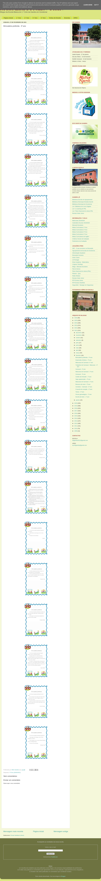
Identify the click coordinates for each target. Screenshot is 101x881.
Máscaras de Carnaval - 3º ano (84, 371)
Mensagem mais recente (13, 831)
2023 (76, 325)
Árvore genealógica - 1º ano (84, 394)
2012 (76, 423)
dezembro (79, 332)
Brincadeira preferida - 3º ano (84, 357)
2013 (76, 421)
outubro (78, 337)
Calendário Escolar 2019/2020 (81, 223)
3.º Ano (35, 18)
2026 (76, 318)
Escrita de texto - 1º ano (82, 397)
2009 (76, 431)
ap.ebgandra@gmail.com (79, 445)
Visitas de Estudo (55, 18)
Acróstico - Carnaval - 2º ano (84, 387)
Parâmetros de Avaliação (79, 241)
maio (77, 348)
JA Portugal (75, 260)
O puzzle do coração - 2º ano (84, 389)
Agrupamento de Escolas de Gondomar (83, 250)
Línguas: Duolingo (77, 264)
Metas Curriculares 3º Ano (79, 232)
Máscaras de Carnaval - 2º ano (84, 381)
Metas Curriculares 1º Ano (79, 227)
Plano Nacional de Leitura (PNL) (81, 271)
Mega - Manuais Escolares (80, 266)
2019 (76, 405)
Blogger (63, 876)
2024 (76, 323)
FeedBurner (54, 857)
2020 (76, 403)
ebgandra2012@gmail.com (80, 440)
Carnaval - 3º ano (81, 374)
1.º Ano (18, 18)
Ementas (67, 18)
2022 (76, 328)
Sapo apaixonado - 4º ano (83, 379)
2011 (76, 426)
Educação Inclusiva (77, 255)
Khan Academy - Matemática (80, 262)
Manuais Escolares (77, 225)
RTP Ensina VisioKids (78, 282)
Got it (96, 5)
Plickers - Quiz (76, 273)
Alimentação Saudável (78, 253)
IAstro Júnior (76, 257)
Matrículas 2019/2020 (78, 220)
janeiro (78, 400)
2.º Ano (26, 18)
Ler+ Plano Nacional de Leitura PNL (82, 211)
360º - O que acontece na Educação (82, 248)
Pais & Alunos (76, 269)
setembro (79, 340)
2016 (76, 413)
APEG (75, 18)
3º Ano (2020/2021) (15, 772)
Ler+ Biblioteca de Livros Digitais (81, 206)
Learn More (87, 5)
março (78, 352)
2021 (76, 330)
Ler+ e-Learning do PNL (79, 208)
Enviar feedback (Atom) (17, 835)
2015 (76, 416)
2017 (76, 410)
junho (77, 345)
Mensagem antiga (61, 831)
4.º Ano (43, 18)
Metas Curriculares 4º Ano (79, 234)
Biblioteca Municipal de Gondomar (82, 204)
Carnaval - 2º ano (81, 369)
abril (77, 350)
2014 (76, 418)
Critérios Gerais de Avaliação (80, 239)
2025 (76, 320)
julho (77, 342)
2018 (76, 408)
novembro (79, 335)
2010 (76, 428)
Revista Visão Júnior (78, 213)
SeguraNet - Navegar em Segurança (82, 285)
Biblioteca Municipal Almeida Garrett (82, 202)
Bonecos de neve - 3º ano (83, 384)
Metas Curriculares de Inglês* (80, 236)
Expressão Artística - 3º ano (83, 360)
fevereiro (78, 355)
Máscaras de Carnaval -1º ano (84, 362)
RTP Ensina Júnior (77, 280)
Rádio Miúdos (76, 276)
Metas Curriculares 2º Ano (79, 229)
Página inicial (8, 18)
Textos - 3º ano (80, 392)
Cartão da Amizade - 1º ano (83, 376)
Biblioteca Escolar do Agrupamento (82, 199)
